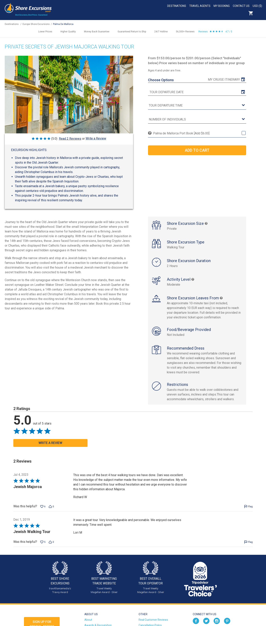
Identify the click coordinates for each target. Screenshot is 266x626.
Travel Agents (199, 5)
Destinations (176, 5)
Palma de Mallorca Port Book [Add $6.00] (181, 133)
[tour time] (197, 106)
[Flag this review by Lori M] (248, 542)
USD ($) (257, 5)
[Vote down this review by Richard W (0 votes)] (51, 506)
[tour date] (197, 92)
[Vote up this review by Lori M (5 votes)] (43, 542)
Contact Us (241, 5)
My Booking (222, 5)
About (88, 619)
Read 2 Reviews (70, 138)
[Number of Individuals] (197, 120)
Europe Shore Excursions (36, 24)
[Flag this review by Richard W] (248, 506)
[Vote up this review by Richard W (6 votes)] (43, 506)
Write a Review (96, 138)
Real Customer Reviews (153, 619)
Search (259, 13)
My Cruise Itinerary (224, 79)
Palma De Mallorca (63, 24)
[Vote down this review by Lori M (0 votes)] (51, 542)
